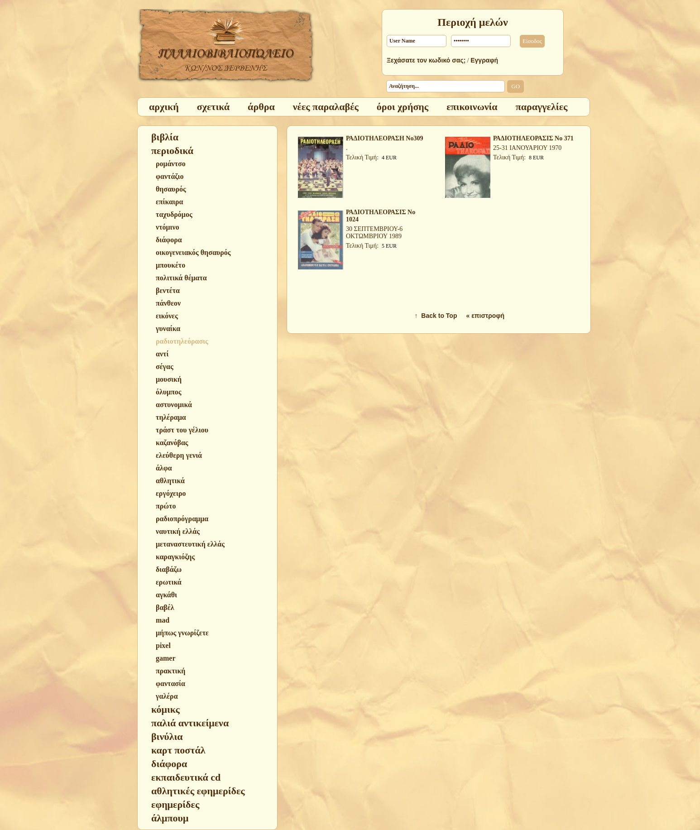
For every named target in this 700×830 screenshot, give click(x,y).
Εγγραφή (484, 60)
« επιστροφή (485, 315)
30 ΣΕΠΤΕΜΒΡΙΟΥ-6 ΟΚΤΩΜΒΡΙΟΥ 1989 (374, 232)
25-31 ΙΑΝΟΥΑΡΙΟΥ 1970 (527, 147)
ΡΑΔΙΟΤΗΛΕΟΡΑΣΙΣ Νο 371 (533, 138)
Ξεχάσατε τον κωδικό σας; (426, 60)
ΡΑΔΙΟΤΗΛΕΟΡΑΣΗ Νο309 (384, 138)
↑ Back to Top (436, 315)
